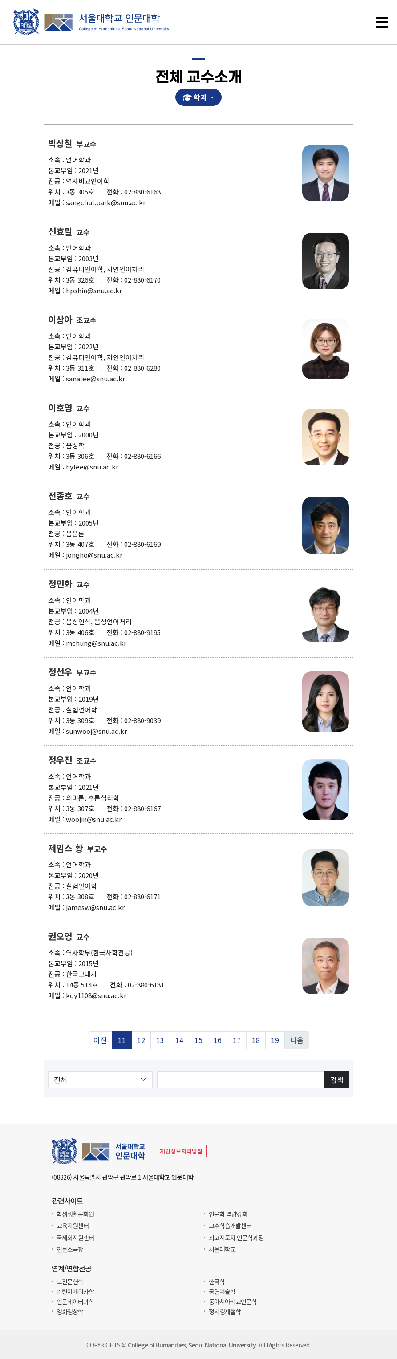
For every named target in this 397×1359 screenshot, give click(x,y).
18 (256, 1040)
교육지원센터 (73, 1225)
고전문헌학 (70, 1281)
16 (218, 1040)
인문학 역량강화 (228, 1213)
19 (275, 1040)
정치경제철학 (225, 1311)
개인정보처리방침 (181, 1151)
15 (198, 1040)
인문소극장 (70, 1249)
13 (160, 1040)
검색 (337, 1079)
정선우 (60, 672)
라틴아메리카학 (75, 1291)
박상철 (60, 143)
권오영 (60, 936)
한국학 (217, 1281)
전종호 (60, 495)
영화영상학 (70, 1311)
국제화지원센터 (75, 1237)
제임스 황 (65, 848)
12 (141, 1040)
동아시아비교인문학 (233, 1301)
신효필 (60, 231)
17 (237, 1040)
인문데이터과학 (75, 1301)
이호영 (60, 407)
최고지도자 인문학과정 (236, 1237)
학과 (196, 97)
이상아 (60, 319)
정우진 (60, 760)
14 (179, 1040)
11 (122, 1040)
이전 (100, 1040)
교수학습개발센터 (230, 1225)
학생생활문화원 (75, 1213)
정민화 (60, 584)
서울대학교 (222, 1249)
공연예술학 (222, 1291)
